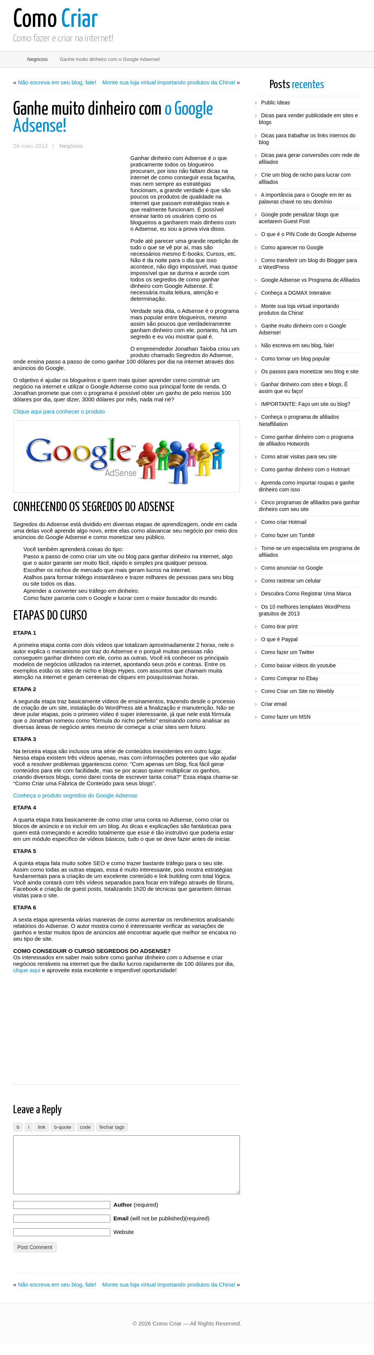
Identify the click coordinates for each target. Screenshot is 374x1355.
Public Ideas (275, 102)
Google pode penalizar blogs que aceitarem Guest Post (299, 217)
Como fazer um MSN (286, 717)
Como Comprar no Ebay (289, 678)
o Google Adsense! (113, 118)
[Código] (85, 1127)
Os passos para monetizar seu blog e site (310, 371)
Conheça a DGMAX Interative (296, 293)
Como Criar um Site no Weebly (297, 691)
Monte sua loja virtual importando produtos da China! (168, 82)
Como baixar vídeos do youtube (298, 665)
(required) (135, 1216)
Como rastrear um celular (291, 581)
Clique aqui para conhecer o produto (59, 411)
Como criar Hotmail (283, 522)
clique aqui (26, 970)
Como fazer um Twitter (287, 652)
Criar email (274, 704)
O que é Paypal (279, 639)
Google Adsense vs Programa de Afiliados (310, 280)
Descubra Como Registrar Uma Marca (306, 593)
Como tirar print (279, 626)
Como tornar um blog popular (295, 359)
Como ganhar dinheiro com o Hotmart (305, 469)
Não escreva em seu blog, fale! (57, 82)
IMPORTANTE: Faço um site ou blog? (305, 404)
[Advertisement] (70, 200)
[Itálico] (28, 1127)
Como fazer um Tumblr (288, 535)
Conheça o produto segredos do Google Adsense (75, 795)
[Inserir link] (41, 1127)
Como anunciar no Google (292, 568)
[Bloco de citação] (62, 1127)
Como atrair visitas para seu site (299, 457)
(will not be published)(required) (161, 1229)
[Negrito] (18, 1127)
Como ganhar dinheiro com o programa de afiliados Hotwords (306, 440)
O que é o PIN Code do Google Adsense (308, 234)
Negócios (37, 59)
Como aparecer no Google (292, 247)
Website (123, 1243)
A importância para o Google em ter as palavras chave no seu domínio (305, 198)
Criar (55, 20)
